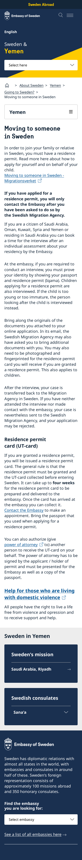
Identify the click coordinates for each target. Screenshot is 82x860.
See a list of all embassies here (32, 834)
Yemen (55, 85)
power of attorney (21, 544)
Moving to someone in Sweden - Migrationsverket (34, 178)
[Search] (61, 15)
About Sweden (31, 85)
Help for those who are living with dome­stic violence (39, 593)
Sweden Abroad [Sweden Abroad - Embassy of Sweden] (41, 4)
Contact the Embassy (24, 510)
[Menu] (72, 15)
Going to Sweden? (19, 92)
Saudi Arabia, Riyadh (31, 669)
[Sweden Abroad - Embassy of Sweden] (26, 15)
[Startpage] (8, 85)
